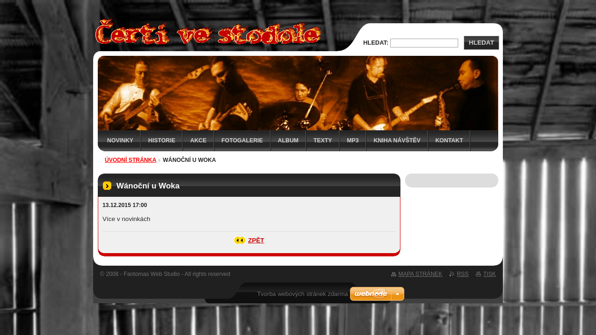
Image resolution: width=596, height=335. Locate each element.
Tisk (489, 274)
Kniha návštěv (396, 140)
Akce (198, 140)
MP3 (353, 140)
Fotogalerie (242, 140)
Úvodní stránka (130, 160)
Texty (322, 140)
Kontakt (449, 140)
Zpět (256, 240)
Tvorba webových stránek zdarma (302, 293)
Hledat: (375, 42)
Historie (161, 140)
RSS (462, 274)
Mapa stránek (420, 274)
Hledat (481, 42)
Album (288, 140)
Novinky (120, 140)
